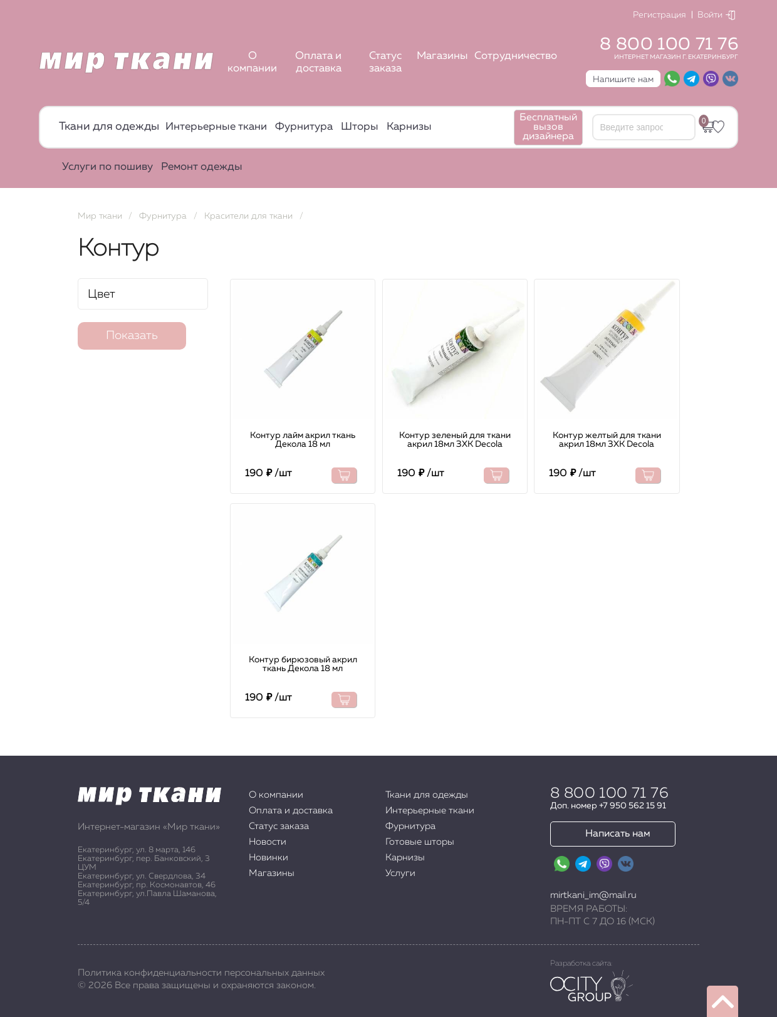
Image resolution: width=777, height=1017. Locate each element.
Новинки (268, 857)
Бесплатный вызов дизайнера (548, 127)
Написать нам (617, 834)
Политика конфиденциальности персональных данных (201, 973)
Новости (267, 842)
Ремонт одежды (201, 167)
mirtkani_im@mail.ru (593, 895)
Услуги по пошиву (107, 167)
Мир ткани (100, 216)
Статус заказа (385, 62)
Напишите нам (623, 79)
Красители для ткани (248, 216)
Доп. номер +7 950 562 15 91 (608, 805)
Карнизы (409, 127)
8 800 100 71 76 (669, 44)
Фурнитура (304, 127)
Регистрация (659, 15)
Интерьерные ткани (216, 127)
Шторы (359, 127)
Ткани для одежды (109, 126)
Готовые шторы (419, 842)
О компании (252, 62)
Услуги (400, 873)
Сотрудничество (515, 56)
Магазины (442, 56)
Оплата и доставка (318, 62)
